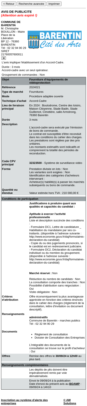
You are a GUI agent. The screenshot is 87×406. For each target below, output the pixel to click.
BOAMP (74, 383)
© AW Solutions (69, 401)
